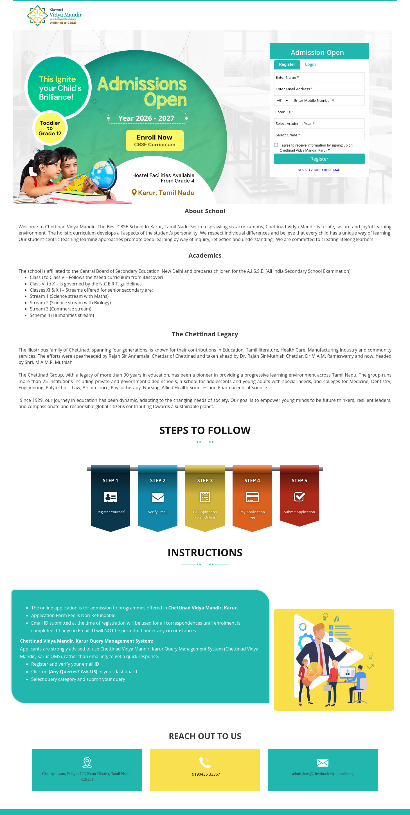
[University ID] (319, 135)
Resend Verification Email (319, 170)
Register (287, 64)
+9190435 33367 (205, 774)
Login (310, 64)
